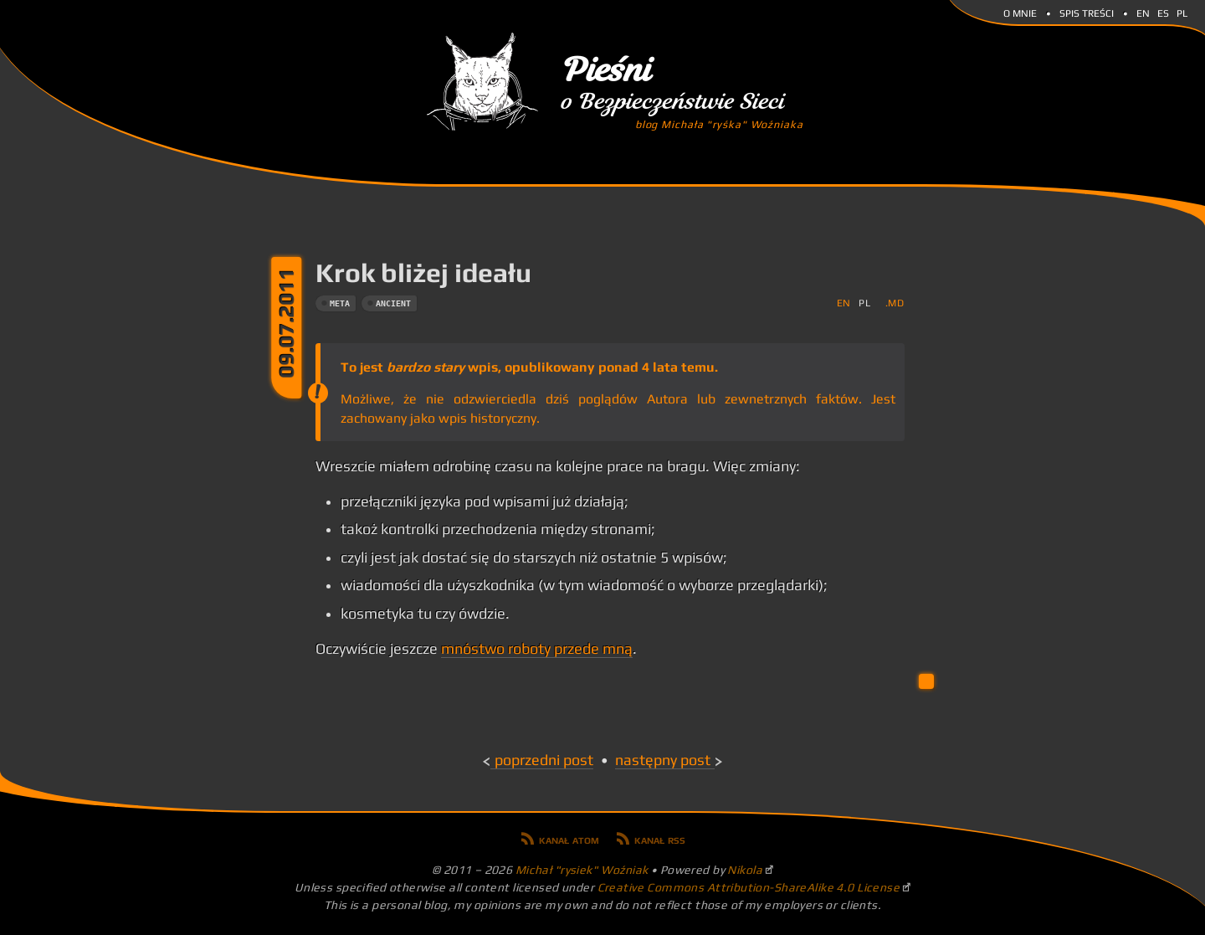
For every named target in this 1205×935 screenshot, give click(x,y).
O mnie (1020, 11)
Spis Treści (1086, 11)
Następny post (662, 760)
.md (895, 302)
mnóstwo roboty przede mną (537, 648)
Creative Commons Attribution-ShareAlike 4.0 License (748, 887)
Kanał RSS (659, 838)
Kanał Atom (569, 838)
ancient (393, 303)
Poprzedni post (544, 760)
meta (340, 303)
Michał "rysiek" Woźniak (582, 869)
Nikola (744, 869)
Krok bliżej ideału (423, 272)
